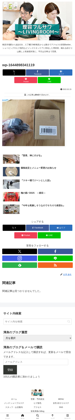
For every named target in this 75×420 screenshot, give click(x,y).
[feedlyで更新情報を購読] (19, 265)
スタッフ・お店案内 (14, 407)
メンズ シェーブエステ (14, 403)
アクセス (37, 407)
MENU (61, 399)
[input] (37, 322)
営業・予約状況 (37, 399)
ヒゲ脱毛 (37, 403)
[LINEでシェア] (49, 80)
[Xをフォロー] (19, 251)
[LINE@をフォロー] (55, 258)
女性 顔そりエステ (61, 403)
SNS (61, 407)
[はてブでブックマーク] (60, 72)
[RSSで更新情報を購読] (55, 265)
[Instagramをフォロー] (19, 258)
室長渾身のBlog (37, 411)
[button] (68, 321)
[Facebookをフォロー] (55, 251)
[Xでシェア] (14, 72)
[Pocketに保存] (25, 80)
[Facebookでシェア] (37, 72)
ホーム (14, 399)
